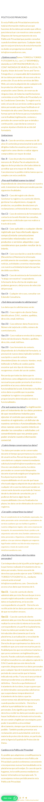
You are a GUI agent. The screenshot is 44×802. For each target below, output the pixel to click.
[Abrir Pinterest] (23, 798)
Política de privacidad (31, 800)
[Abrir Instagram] (20, 798)
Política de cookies (19, 800)
